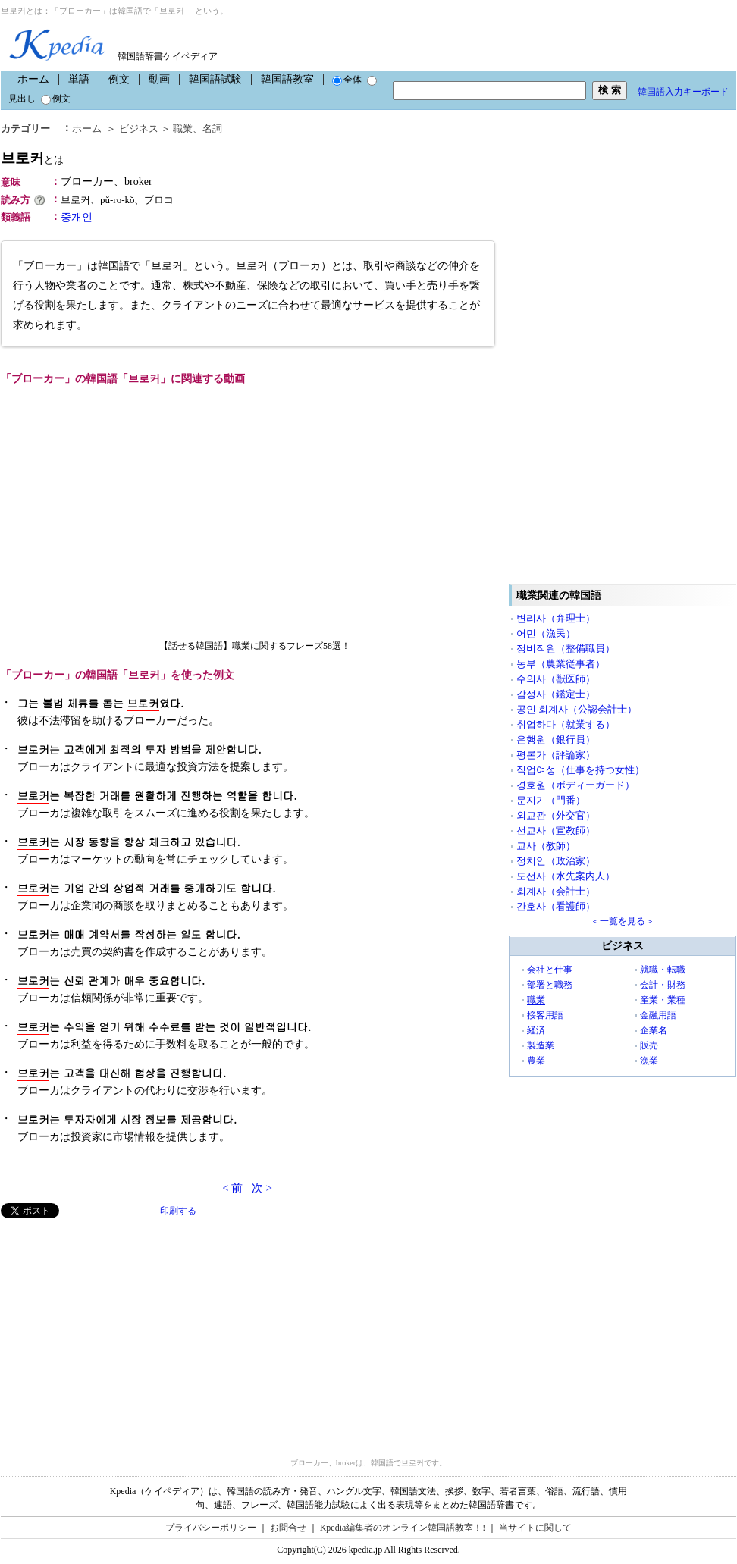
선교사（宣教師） (555, 830)
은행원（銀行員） (555, 739)
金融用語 (658, 1015)
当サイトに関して (535, 1527)
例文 (119, 79)
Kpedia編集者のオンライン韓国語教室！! (403, 1527)
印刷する (178, 1210)
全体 (347, 79)
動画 (159, 79)
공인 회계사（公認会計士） (576, 709)
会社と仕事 (549, 969)
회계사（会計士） (555, 891)
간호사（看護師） (555, 906)
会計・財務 (662, 984)
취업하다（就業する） (565, 724)
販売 (649, 1045)
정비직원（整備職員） (565, 648)
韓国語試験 (215, 79)
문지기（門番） (550, 800)
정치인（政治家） (555, 861)
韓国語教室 (287, 79)
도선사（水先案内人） (565, 876)
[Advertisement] (114, 1324)
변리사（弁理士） (555, 618)
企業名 (653, 1030)
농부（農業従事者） (560, 663)
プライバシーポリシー (210, 1527)
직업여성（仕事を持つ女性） (580, 770)
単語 (78, 79)
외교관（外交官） (555, 815)
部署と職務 (549, 984)
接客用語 (545, 1015)
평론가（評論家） (555, 754)
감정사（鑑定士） (555, 694)
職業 (183, 128)
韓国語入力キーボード (683, 91)
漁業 (649, 1060)
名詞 (212, 128)
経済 (536, 1030)
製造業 (540, 1045)
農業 (536, 1060)
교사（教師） (545, 845)
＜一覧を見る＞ (622, 921)
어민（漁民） (545, 633)
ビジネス (138, 128)
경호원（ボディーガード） (575, 785)
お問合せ (288, 1527)
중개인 (77, 217)
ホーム (33, 79)
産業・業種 (662, 1000)
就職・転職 (662, 969)
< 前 (232, 1188)
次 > (262, 1188)
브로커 (32, 158)
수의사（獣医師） (555, 679)
